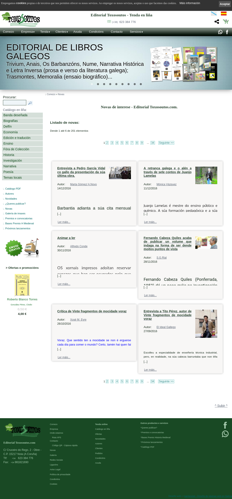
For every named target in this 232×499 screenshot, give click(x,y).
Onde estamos (56, 433)
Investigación (12, 160)
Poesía (8, 172)
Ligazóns (54, 465)
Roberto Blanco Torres (22, 299)
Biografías (10, 121)
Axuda (77, 31)
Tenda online (101, 424)
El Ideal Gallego (166, 327)
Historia (8, 155)
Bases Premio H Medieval (19, 223)
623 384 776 (124, 22)
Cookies (53, 484)
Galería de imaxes (15, 213)
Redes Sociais (56, 460)
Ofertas (98, 434)
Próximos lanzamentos (17, 228)
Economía (10, 132)
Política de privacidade (60, 474)
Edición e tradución (16, 138)
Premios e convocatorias (18, 218)
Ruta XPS (56, 437)
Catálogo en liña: (15, 110)
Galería (53, 455)
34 (152, 142)
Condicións (96, 31)
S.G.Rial (162, 257)
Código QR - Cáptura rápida (64, 445)
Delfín (7, 126)
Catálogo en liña (102, 429)
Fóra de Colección (16, 149)
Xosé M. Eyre (78, 319)
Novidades (11, 198)
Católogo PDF (148, 447)
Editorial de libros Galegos (54, 51)
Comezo (8, 31)
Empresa (27, 31)
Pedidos (99, 453)
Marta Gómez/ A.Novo (83, 184)
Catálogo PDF (13, 188)
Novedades (100, 439)
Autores (9, 193)
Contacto (117, 31)
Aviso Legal (55, 469)
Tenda (44, 31)
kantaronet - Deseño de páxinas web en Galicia (208, 496)
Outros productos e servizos (154, 423)
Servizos (135, 31)
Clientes (61, 31)
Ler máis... (64, 222)
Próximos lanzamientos (152, 442)
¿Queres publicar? (15, 203)
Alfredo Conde (78, 246)
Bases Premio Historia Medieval (156, 437)
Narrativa (9, 166)
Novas (8, 208)
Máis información (189, 3)
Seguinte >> (166, 142)
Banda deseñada (15, 115)
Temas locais (12, 177)
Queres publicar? (149, 428)
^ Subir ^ (221, 406)
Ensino (8, 143)
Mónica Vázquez (166, 184)
